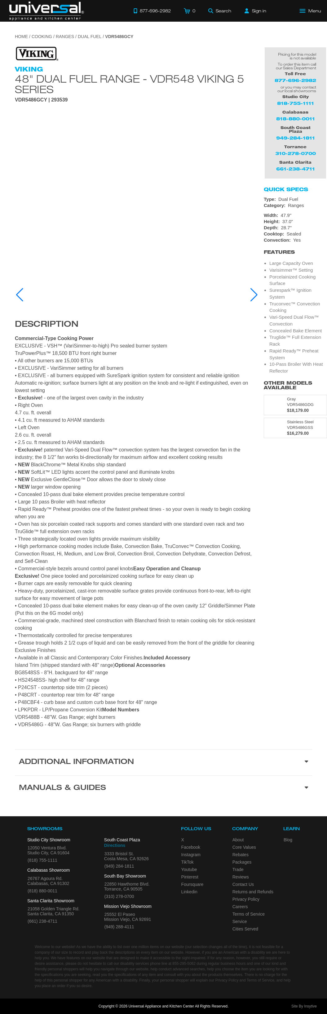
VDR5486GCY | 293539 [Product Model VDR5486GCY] (41, 99)
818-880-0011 (295, 119)
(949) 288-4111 (119, 926)
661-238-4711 (295, 169)
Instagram (191, 854)
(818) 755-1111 (42, 860)
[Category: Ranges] (295, 205)
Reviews (240, 876)
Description (46, 325)
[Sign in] (255, 11)
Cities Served (245, 928)
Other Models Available (288, 385)
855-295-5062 (184, 963)
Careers (240, 906)
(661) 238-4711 (42, 921)
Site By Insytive (304, 1006)
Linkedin (189, 891)
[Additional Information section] (163, 762)
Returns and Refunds (252, 891)
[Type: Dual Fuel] (295, 199)
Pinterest (189, 876)
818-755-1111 (295, 103)
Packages (241, 862)
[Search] (219, 11)
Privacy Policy (245, 899)
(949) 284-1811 (119, 866)
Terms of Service (248, 914)
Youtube (189, 869)
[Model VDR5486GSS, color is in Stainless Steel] (295, 428)
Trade (238, 869)
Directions (114, 845)
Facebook (190, 847)
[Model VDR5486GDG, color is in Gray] (295, 405)
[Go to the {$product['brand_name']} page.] (36, 53)
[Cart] (189, 11)
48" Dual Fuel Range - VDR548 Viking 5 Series (129, 83)
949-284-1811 (295, 138)
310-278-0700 (295, 153)
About (238, 839)
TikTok (187, 862)
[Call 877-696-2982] (152, 11)
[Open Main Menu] (310, 11)
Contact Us (243, 884)
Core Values (244, 847)
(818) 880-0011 (42, 890)
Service (239, 921)
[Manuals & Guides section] (163, 788)
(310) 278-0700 (119, 896)
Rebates (240, 854)
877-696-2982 (295, 80)
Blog (288, 839)
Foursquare (192, 884)
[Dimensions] (295, 221)
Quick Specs (286, 189)
